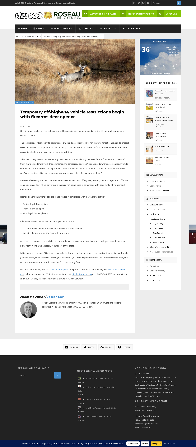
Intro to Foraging (162, 147)
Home (22, 29)
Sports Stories (155, 186)
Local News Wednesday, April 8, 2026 (101, 408)
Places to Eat (155, 280)
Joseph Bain (56, 297)
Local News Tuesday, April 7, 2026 (99, 378)
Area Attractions (156, 266)
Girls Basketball (159, 238)
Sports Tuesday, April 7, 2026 (98, 399)
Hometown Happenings (137, 13)
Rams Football (158, 243)
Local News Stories (157, 181)
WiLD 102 (35, 37)
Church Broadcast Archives (160, 247)
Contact (107, 29)
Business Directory (157, 271)
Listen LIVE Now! (156, 205)
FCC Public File (131, 29)
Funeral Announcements (159, 191)
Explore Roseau (154, 260)
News (38, 29)
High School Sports (157, 219)
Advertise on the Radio (99, 13)
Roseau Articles (155, 175)
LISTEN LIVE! (167, 13)
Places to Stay (155, 276)
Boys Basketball (159, 233)
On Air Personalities (158, 210)
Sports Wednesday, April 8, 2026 (99, 416)
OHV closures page (59, 269)
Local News (26, 37)
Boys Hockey (158, 224)
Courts (85, 29)
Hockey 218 (154, 214)
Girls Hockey (158, 228)
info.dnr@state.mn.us (82, 274)
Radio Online (60, 29)
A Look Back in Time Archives (161, 252)
